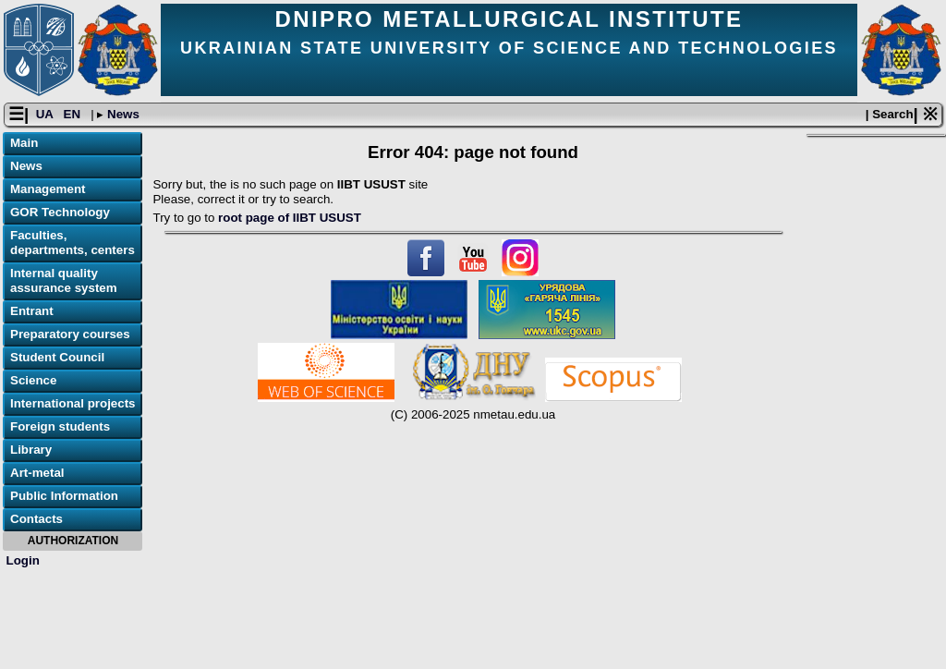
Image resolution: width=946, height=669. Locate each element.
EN (74, 114)
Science (33, 380)
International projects (73, 403)
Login (23, 560)
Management (47, 189)
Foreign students (60, 426)
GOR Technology (60, 212)
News (121, 114)
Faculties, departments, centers (72, 242)
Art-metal (37, 473)
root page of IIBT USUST (289, 218)
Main (24, 143)
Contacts (36, 519)
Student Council (57, 357)
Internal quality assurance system (63, 280)
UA (46, 114)
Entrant (32, 311)
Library (31, 449)
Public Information (64, 496)
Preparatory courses (70, 334)
